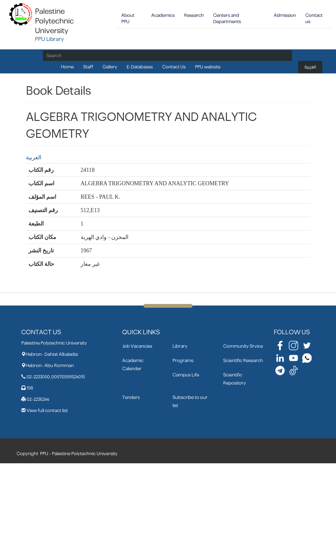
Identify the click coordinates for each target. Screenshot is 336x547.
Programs (183, 360)
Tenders (131, 397)
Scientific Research (243, 360)
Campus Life (186, 375)
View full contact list (47, 410)
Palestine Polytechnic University (54, 21)
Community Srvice (243, 346)
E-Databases (140, 67)
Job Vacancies (137, 346)
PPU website (207, 67)
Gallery (110, 67)
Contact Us (174, 67)
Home (67, 67)
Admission (285, 15)
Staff (88, 67)
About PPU (127, 18)
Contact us (314, 18)
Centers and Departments (227, 18)
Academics (163, 15)
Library (180, 346)
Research (194, 15)
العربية (310, 67)
